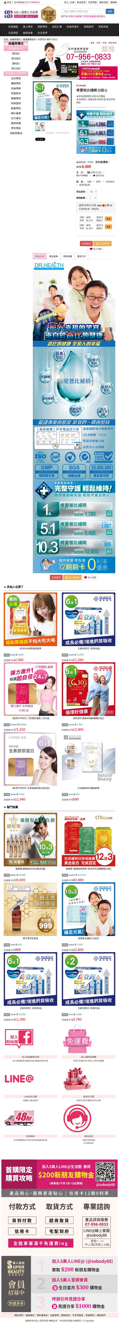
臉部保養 (28, 33)
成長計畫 (57, 26)
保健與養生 (73, 26)
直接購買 (86, 243)
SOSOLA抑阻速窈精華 (31, 648)
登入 (66, 2)
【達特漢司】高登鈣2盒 (88, 1008)
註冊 (72, 2)
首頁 (7, 2)
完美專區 (13, 33)
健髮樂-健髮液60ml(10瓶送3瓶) (30, 868)
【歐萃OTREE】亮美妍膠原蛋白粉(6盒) (30, 788)
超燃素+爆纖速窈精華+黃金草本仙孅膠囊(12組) (88, 868)
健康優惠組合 (30, 39)
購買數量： (81, 198)
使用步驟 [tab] (67, 256)
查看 (108, 219)
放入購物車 (102, 243)
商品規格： (81, 191)
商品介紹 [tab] (39, 256)
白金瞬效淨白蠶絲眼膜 (88, 788)
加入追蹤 (96, 249)
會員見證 (81, 2)
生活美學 (42, 33)
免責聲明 (54, 1315)
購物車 (113, 2)
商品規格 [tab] (53, 256)
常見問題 (92, 2)
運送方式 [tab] (81, 256)
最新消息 (103, 2)
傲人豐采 (28, 26)
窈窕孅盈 (13, 26)
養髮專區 (42, 26)
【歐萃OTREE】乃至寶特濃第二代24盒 (30, 718)
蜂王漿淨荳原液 (30, 938)
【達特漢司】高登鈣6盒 (88, 648)
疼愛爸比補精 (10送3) (88, 938)
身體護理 (89, 26)
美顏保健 (103, 26)
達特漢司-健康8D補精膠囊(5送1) (88, 718)
